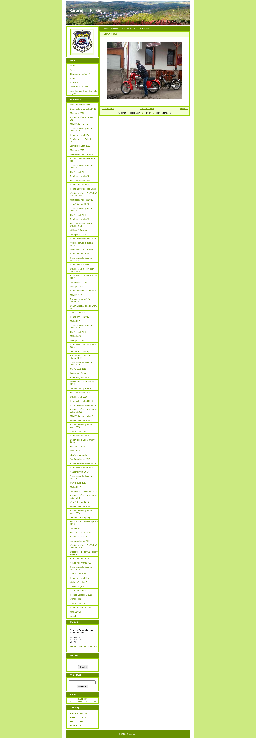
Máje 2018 (75, 450)
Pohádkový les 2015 (79, 578)
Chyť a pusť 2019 (78, 369)
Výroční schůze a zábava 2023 (81, 244)
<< (69, 702)
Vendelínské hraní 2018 (81, 420)
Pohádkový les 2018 (79, 435)
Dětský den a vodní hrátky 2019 (82, 382)
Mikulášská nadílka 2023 (81, 200)
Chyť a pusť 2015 (78, 573)
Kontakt (73, 78)
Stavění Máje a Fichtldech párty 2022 (82, 270)
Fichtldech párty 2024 (80, 180)
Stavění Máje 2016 (79, 536)
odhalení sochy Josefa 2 (81, 388)
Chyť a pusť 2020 (78, 332)
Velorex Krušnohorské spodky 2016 (84, 522)
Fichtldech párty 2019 (80, 392)
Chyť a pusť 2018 (78, 431)
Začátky (73, 616)
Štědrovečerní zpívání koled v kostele (84, 553)
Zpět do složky (147, 108)
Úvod (106, 28)
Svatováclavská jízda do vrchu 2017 (81, 477)
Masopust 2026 (77, 113)
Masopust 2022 (77, 286)
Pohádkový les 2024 (79, 176)
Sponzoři (74, 82)
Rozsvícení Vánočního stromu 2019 (80, 356)
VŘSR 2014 (126, 28)
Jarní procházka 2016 (80, 541)
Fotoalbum (114, 28)
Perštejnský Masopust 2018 (83, 463)
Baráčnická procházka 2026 (83, 109)
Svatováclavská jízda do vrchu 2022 (81, 259)
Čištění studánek (78, 590)
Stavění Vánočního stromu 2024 (82, 159)
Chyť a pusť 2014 (78, 603)
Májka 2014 (75, 612)
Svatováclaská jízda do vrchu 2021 (83, 307)
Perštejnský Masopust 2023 (83, 238)
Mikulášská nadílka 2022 (81, 249)
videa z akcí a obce (79, 87)
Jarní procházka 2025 (80, 146)
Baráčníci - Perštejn (87, 10)
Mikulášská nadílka (79, 124)
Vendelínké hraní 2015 (80, 563)
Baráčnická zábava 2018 (81, 467)
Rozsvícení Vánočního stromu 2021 (80, 300)
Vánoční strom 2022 (79, 254)
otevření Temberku (78, 455)
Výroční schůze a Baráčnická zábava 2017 (83, 496)
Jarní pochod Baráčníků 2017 (83, 491)
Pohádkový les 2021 (79, 317)
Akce (72, 70)
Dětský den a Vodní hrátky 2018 (82, 441)
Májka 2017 (75, 487)
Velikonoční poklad (79, 230)
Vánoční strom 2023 (79, 204)
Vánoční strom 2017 (79, 472)
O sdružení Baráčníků (80, 74)
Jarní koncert (76, 528)
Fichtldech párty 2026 (80, 104)
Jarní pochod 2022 (78, 282)
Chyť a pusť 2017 (78, 483)
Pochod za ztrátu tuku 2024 (83, 184)
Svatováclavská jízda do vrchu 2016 (81, 511)
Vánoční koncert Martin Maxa (83, 290)
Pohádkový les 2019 (79, 377)
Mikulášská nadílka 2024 (81, 154)
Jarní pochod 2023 (78, 234)
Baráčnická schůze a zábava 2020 (83, 345)
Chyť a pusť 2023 (78, 215)
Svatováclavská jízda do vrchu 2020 (81, 326)
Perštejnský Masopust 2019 (83, 405)
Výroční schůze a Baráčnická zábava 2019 (83, 410)
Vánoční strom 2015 (79, 558)
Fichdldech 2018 (77, 446)
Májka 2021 (75, 321)
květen (79, 702)
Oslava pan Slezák (79, 373)
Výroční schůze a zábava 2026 (81, 118)
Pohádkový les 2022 (79, 264)
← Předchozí (108, 108)
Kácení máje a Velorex (80, 607)
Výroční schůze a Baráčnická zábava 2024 (83, 194)
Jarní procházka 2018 (80, 459)
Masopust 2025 (77, 150)
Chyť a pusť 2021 (78, 312)
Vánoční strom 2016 (79, 502)
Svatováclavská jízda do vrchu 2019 (81, 363)
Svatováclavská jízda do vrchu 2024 (81, 166)
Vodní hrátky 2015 (78, 582)
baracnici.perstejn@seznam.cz (84, 646)
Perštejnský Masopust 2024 (83, 189)
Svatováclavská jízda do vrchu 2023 (81, 209)
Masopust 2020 (77, 340)
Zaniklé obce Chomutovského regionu (84, 92)
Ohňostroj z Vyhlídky (79, 351)
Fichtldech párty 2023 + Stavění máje (81, 224)
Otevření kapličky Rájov (81, 517)
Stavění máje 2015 (79, 586)
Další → (184, 108)
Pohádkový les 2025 (79, 135)
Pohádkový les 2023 (79, 219)
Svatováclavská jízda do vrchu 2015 (81, 568)
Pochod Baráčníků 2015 (81, 595)
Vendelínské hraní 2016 (81, 506)
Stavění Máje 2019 (79, 397)
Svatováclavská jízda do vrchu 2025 (81, 129)
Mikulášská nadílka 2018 (81, 416)
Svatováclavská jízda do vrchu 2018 (81, 425)
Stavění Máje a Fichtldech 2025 (82, 140)
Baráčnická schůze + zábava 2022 (83, 276)
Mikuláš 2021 (76, 295)
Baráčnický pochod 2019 (81, 401)
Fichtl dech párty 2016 (80, 532)
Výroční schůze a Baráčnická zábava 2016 (83, 546)
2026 (86, 702)
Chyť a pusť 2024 (78, 172)
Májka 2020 (75, 336)
